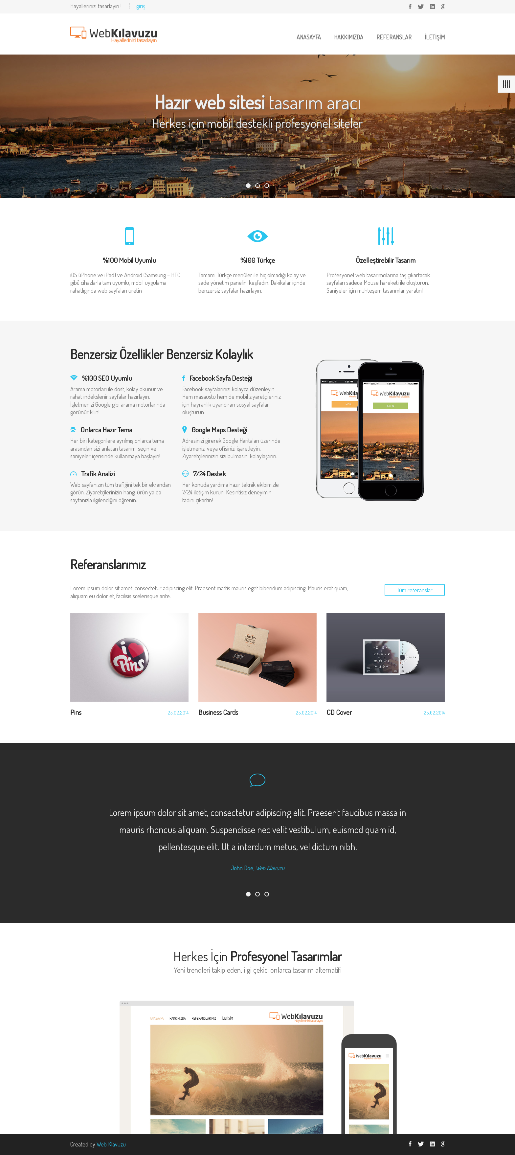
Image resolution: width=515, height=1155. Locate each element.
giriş (140, 6)
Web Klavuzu (111, 1144)
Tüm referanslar (415, 590)
